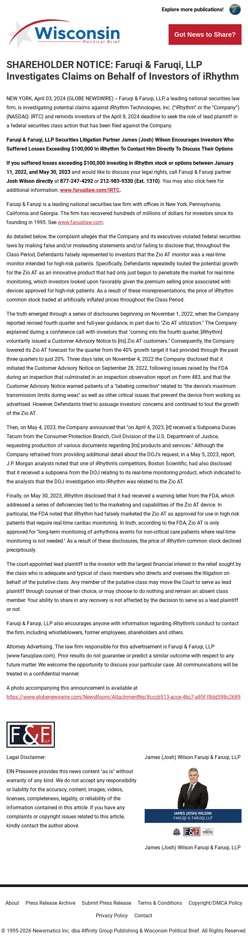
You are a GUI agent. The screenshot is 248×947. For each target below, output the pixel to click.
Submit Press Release (106, 903)
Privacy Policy (112, 915)
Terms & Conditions (160, 903)
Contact (143, 915)
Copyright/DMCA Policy (216, 903)
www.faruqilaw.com (80, 222)
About (12, 903)
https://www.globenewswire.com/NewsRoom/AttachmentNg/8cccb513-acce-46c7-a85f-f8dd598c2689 (123, 697)
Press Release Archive (50, 903)
